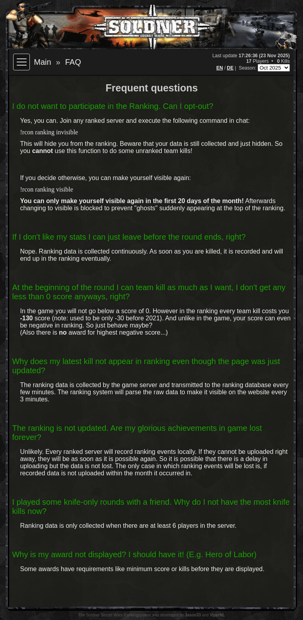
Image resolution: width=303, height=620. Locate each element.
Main (42, 62)
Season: (248, 68)
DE (230, 68)
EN (219, 68)
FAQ (73, 62)
